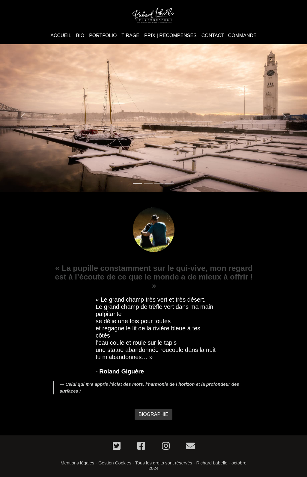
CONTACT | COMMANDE (229, 35)
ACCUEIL (60, 35)
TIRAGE (130, 35)
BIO (80, 35)
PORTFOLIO (103, 35)
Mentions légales (77, 462)
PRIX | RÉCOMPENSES (170, 35)
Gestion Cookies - (116, 462)
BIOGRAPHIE (153, 414)
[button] (23, 116)
